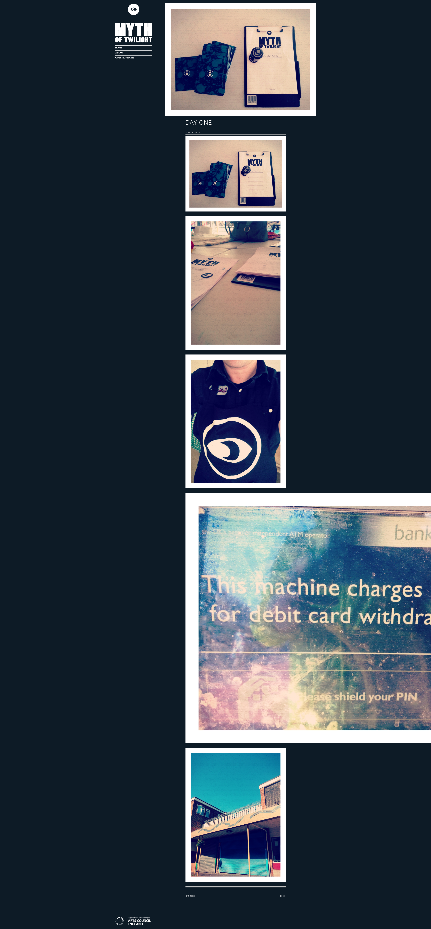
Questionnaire (124, 57)
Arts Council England (134, 921)
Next (282, 896)
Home (118, 47)
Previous (190, 896)
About (119, 52)
